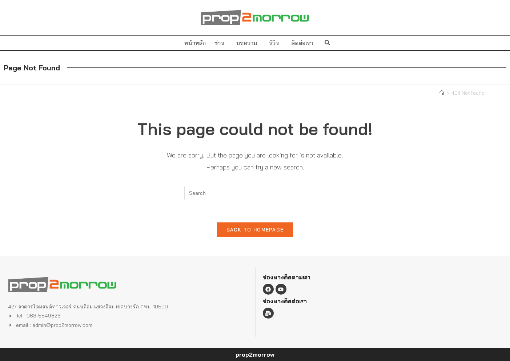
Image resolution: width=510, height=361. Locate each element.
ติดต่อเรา (302, 42)
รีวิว (275, 42)
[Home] (441, 93)
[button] (327, 42)
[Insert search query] (255, 193)
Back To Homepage (255, 230)
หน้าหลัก (195, 42)
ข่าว (221, 42)
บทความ (248, 42)
